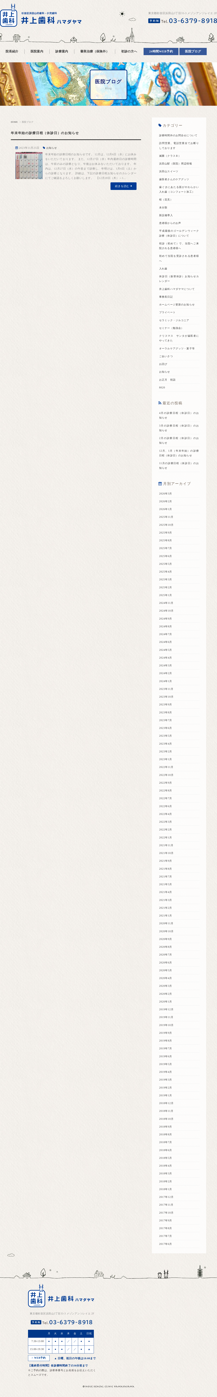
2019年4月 (166, 1081)
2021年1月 (166, 925)
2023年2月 (166, 760)
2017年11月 (166, 1214)
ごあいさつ (166, 365)
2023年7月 (166, 729)
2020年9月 (166, 948)
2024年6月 (166, 651)
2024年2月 (166, 682)
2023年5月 (166, 745)
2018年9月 (166, 1136)
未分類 (163, 216)
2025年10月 (167, 534)
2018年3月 (166, 1183)
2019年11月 (166, 1026)
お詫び (163, 373)
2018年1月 (166, 1198)
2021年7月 (166, 885)
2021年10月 (167, 862)
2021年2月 (166, 917)
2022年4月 (166, 823)
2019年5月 (166, 1073)
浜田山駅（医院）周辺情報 (176, 168)
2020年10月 (167, 940)
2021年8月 (166, 878)
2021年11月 (166, 854)
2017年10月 (167, 1222)
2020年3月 (166, 995)
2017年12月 (167, 1206)
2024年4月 (166, 667)
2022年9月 (166, 792)
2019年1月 (166, 1104)
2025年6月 (166, 565)
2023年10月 (167, 706)
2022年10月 (167, 784)
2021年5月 (166, 893)
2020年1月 (166, 1011)
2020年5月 (166, 979)
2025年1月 (166, 604)
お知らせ (52, 147)
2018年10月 (167, 1128)
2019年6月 (166, 1065)
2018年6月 (166, 1159)
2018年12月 (167, 1112)
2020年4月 (166, 987)
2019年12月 (167, 1018)
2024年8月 (166, 635)
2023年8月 (166, 721)
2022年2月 (166, 839)
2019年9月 (166, 1042)
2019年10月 (167, 1034)
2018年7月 (166, 1151)
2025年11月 (166, 526)
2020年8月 (166, 956)
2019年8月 (166, 1050)
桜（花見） (166, 209)
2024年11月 (166, 612)
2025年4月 (166, 581)
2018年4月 (166, 1175)
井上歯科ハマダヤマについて (178, 298)
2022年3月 (166, 831)
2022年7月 (166, 807)
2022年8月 (166, 800)
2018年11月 (166, 1120)
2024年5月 (166, 659)
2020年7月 (166, 964)
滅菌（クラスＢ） (171, 160)
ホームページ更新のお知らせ (178, 314)
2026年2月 (166, 510)
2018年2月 (166, 1190)
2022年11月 (166, 776)
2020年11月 (166, 932)
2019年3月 (166, 1089)
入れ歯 (163, 278)
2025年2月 (166, 596)
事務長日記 (166, 306)
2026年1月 (166, 518)
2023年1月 (166, 768)
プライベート (168, 321)
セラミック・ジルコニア (175, 329)
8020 (162, 396)
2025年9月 (166, 542)
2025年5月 (166, 573)
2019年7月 (166, 1058)
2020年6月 (166, 971)
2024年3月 (166, 675)
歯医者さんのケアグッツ (175, 184)
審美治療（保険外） (94, 51)
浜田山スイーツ (169, 176)
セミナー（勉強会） (172, 337)
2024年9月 (166, 628)
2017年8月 (166, 1237)
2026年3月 (166, 503)
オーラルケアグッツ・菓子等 (178, 357)
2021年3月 (166, 909)
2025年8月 (166, 549)
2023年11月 (166, 698)
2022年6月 (166, 815)
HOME (14, 122)
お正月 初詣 (168, 389)
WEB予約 (39, 1367)
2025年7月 (166, 557)
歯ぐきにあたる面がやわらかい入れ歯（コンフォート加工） (179, 196)
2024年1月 (166, 690)
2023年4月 (166, 753)
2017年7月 (166, 1245)
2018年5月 (166, 1167)
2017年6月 (166, 1253)
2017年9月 (166, 1229)
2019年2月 (166, 1097)
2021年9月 (166, 870)
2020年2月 (166, 1003)
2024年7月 (166, 643)
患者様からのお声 (171, 232)
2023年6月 (166, 737)
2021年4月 (166, 901)
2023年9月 (166, 714)
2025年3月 (166, 589)
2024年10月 (167, 620)
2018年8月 (166, 1144)
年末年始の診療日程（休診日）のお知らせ (53, 132)
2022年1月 (166, 846)
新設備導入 (166, 224)
